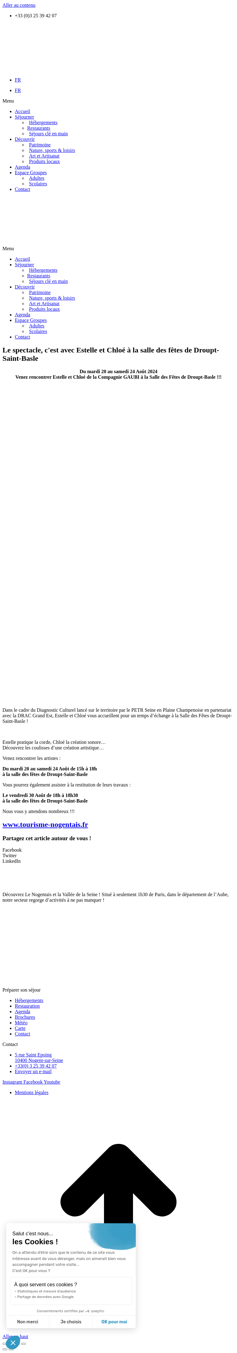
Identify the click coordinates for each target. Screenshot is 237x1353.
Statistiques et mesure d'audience (46, 1291)
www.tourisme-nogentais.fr (45, 824)
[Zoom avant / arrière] (23, 1344)
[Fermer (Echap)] (4, 1344)
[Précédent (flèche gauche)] (4, 1349)
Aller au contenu (18, 5)
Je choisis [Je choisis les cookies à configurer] (70, 1322)
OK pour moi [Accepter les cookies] (114, 1322)
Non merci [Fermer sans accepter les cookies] (27, 1322)
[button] (118, 101)
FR (18, 79)
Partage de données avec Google (45, 1297)
